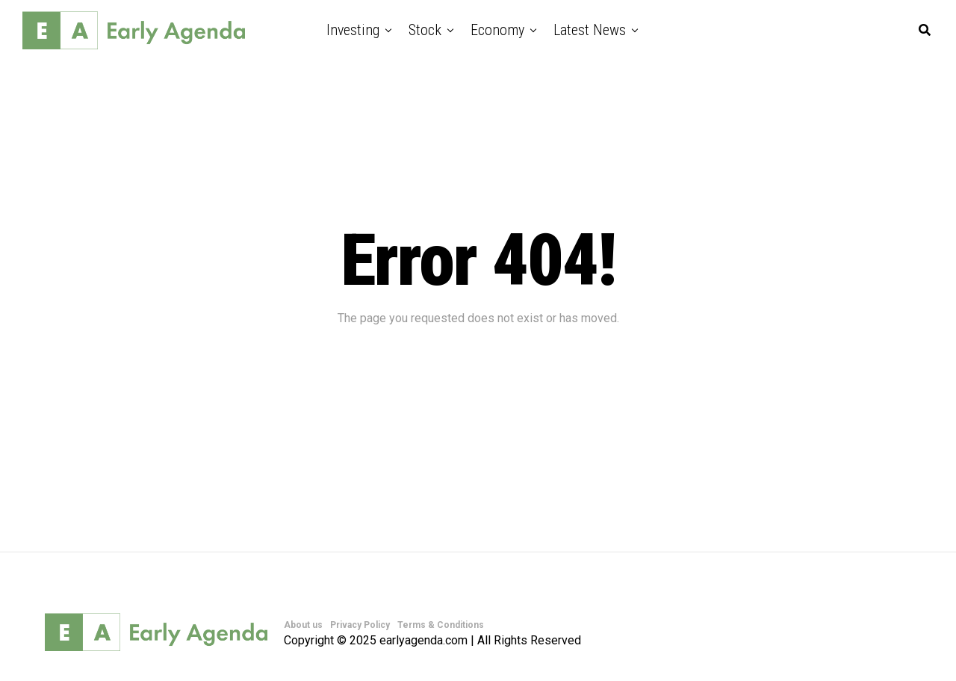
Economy (497, 30)
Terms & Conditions (440, 625)
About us (303, 625)
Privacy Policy (360, 625)
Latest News (589, 30)
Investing (352, 30)
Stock (425, 30)
